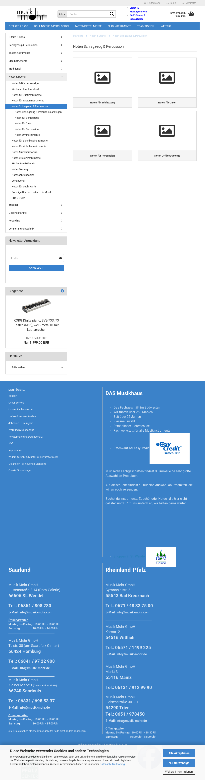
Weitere (166, 26)
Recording (14, 220)
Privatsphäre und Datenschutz (25, 436)
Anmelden (36, 267)
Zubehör (13, 204)
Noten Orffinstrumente (27, 134)
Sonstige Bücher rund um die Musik (32, 192)
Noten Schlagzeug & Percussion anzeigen (38, 111)
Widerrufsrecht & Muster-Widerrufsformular (33, 456)
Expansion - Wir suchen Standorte (27, 463)
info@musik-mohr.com (35, 612)
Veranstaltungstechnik (21, 228)
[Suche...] (62, 14)
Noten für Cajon (23, 123)
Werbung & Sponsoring (21, 429)
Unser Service (16, 402)
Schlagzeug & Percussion (51, 26)
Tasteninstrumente (88, 26)
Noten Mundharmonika (24, 152)
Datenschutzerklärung (112, 764)
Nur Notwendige (179, 763)
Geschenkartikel (18, 212)
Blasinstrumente (119, 26)
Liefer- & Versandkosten (22, 416)
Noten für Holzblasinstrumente (29, 146)
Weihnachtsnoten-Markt (25, 89)
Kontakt (12, 395)
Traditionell (146, 26)
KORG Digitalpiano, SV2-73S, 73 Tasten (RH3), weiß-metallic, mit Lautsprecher (36, 325)
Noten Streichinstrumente (26, 157)
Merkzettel (189, 3)
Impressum (14, 450)
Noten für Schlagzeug (27, 117)
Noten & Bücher (17, 76)
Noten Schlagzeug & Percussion (30, 106)
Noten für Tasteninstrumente (28, 100)
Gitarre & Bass (18, 26)
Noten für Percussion (27, 129)
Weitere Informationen (179, 771)
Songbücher (18, 180)
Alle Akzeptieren (179, 753)
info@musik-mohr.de (34, 668)
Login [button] (171, 3)
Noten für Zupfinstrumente (27, 94)
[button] (152, 3)
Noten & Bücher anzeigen (26, 83)
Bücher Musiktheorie (23, 163)
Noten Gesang (20, 169)
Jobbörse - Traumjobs (20, 423)
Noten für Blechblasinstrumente (30, 140)
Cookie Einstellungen (20, 470)
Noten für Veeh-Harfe (24, 186)
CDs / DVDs (18, 197)
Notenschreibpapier (23, 174)
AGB (10, 443)
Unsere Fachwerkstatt (20, 409)
